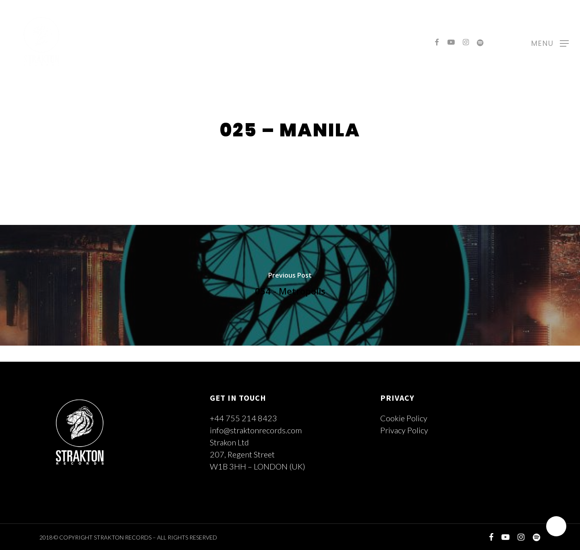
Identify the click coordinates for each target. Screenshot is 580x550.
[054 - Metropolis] (290, 285)
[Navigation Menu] (550, 42)
